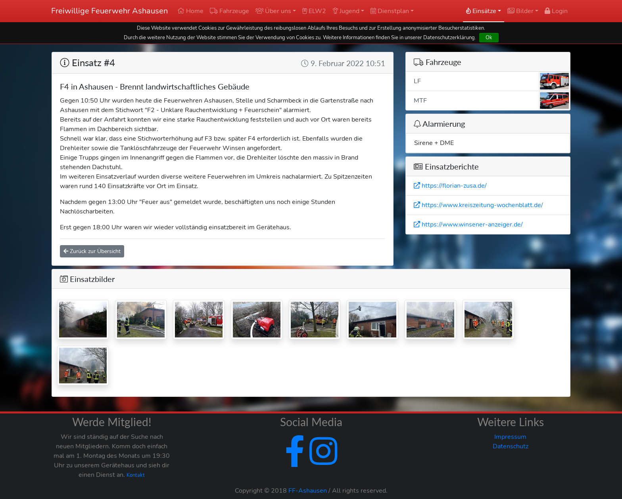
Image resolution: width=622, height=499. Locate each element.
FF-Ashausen (307, 490)
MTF (492, 100)
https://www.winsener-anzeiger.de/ (468, 224)
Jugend (345, 11)
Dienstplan (390, 11)
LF (492, 81)
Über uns (273, 11)
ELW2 (314, 11)
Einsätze (481, 11)
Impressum (510, 436)
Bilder (520, 11)
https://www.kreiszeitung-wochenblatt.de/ (478, 205)
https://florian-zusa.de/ (450, 185)
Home (190, 11)
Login (556, 11)
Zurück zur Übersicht (92, 251)
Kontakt (136, 475)
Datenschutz (510, 446)
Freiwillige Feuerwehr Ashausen (109, 11)
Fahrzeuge (229, 11)
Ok (489, 37)
